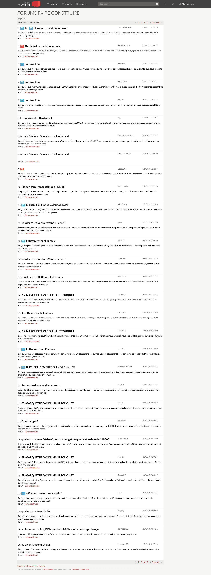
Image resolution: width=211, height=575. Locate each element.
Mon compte (186, 3)
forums (52, 3)
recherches (75, 569)
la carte (67, 3)
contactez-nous (84, 569)
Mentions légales (48, 569)
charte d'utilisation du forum (31, 566)
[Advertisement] (180, 57)
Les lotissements (32, 39)
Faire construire (31, 57)
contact (81, 3)
